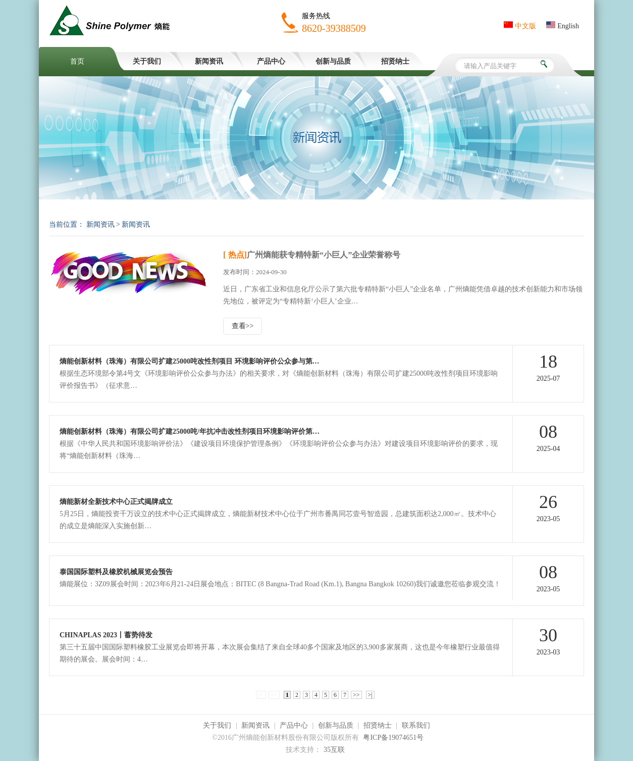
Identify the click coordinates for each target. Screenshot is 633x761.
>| (370, 694)
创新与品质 (333, 61)
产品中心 (271, 61)
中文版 (520, 26)
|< (261, 694)
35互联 (334, 749)
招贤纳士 (395, 61)
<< (274, 694)
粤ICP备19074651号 (393, 737)
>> (356, 694)
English (562, 26)
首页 (77, 61)
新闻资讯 (209, 61)
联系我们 (416, 725)
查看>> (243, 326)
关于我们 (147, 61)
